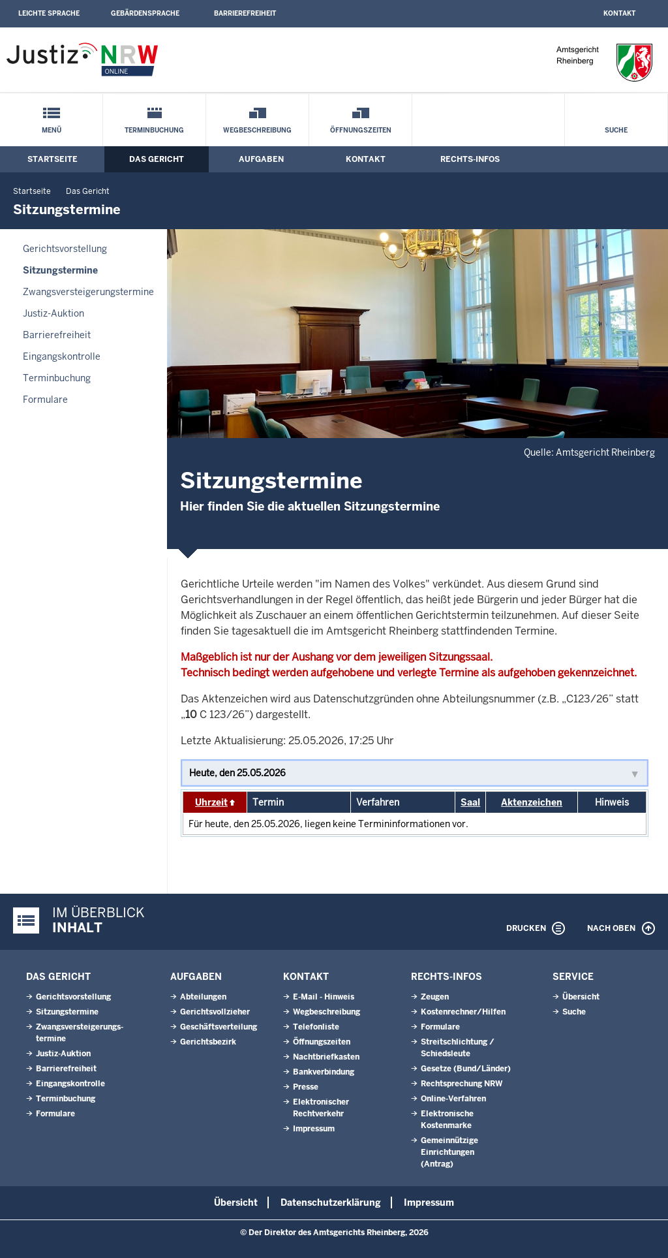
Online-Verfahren (453, 1098)
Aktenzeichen (531, 802)
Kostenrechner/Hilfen (463, 1012)
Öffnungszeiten (360, 130)
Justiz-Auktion (53, 313)
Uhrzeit (211, 802)
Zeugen (435, 997)
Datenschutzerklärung (331, 1202)
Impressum (314, 1129)
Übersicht (581, 997)
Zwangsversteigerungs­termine (88, 292)
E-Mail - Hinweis (323, 997)
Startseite (52, 159)
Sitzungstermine (60, 270)
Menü (51, 130)
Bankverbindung (323, 1072)
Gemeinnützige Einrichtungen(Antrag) (449, 1152)
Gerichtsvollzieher (215, 1012)
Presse (305, 1087)
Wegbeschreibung (257, 130)
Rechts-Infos (470, 159)
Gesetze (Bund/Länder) (466, 1068)
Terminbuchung (154, 130)
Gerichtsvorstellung (65, 249)
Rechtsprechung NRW (461, 1083)
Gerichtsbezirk (208, 1042)
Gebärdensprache (145, 13)
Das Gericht (156, 159)
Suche (616, 130)
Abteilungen (203, 997)
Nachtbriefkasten (326, 1057)
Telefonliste (316, 1027)
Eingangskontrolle (61, 356)
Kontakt (619, 13)
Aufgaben (261, 159)
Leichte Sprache (49, 13)
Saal (470, 802)
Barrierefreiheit (245, 13)
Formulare (45, 399)
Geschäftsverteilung (218, 1027)
